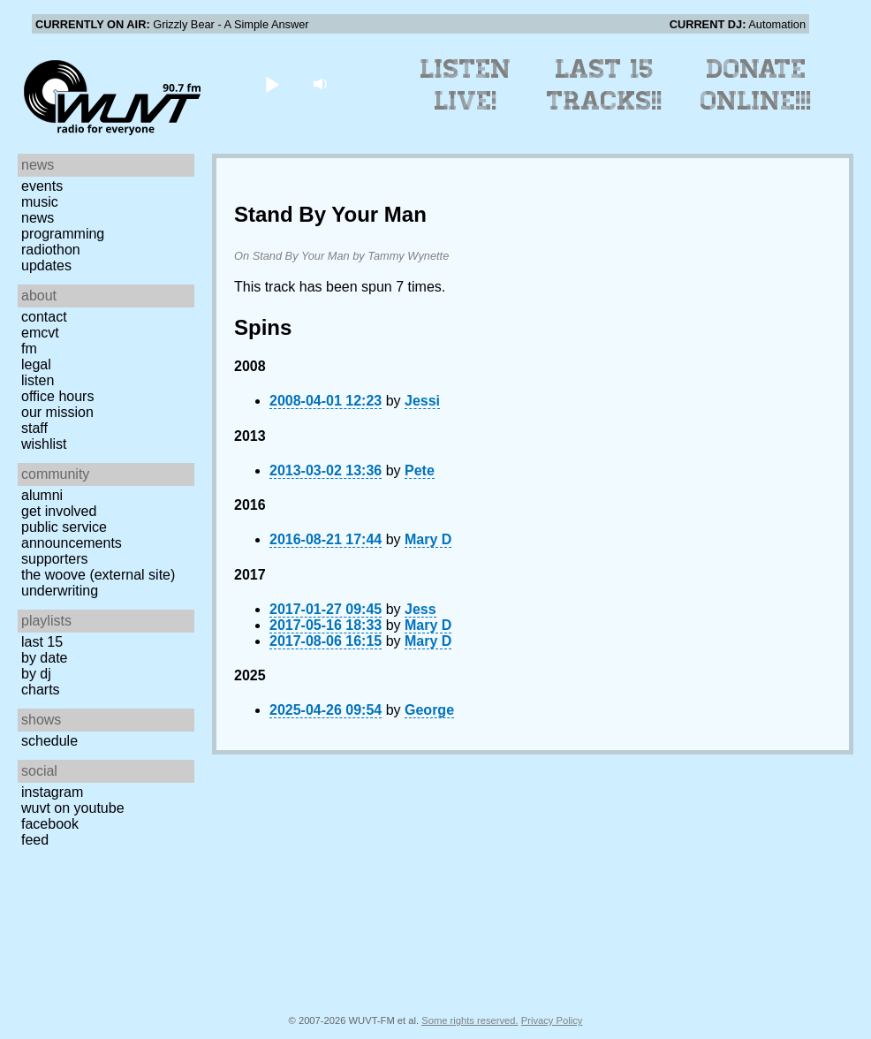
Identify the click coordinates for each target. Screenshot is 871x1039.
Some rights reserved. (469, 1020)
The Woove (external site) (98, 574)
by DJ (36, 673)
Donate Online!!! (756, 85)
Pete (420, 470)
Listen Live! (465, 85)
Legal (36, 364)
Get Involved (58, 511)
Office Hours (57, 396)
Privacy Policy (552, 1020)
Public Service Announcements (71, 535)
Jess (420, 609)
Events (42, 185)
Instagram (52, 792)
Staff (34, 428)
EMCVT (40, 332)
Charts (40, 689)
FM (29, 348)
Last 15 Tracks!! (605, 85)
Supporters (54, 558)
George (429, 709)
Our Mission (57, 412)
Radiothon (50, 249)
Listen (37, 380)
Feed (35, 839)
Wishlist (44, 443)
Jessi (422, 400)
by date (44, 657)
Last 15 (42, 641)
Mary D (428, 539)
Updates (46, 265)
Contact (44, 316)
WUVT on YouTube (73, 807)
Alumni (42, 495)
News (37, 217)
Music (39, 201)
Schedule (49, 740)
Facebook (50, 823)
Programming (62, 233)
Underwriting (59, 590)
